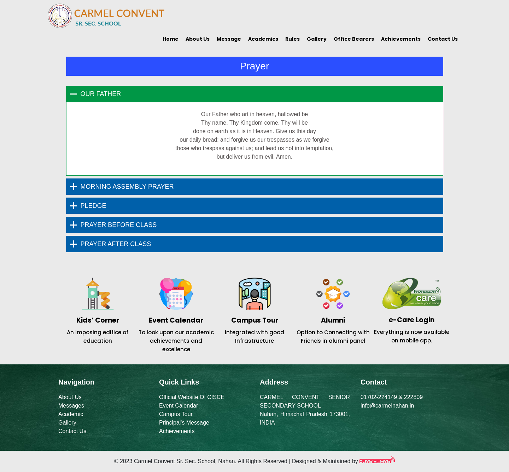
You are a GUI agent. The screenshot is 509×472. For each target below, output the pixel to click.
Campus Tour (176, 414)
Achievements (401, 38)
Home (171, 38)
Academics (263, 38)
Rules (292, 38)
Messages (71, 406)
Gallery (317, 38)
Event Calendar (178, 406)
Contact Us (443, 38)
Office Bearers (354, 38)
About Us (198, 38)
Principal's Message (184, 423)
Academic (70, 414)
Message (229, 38)
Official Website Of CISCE (191, 397)
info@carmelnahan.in (387, 406)
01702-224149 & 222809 (392, 397)
